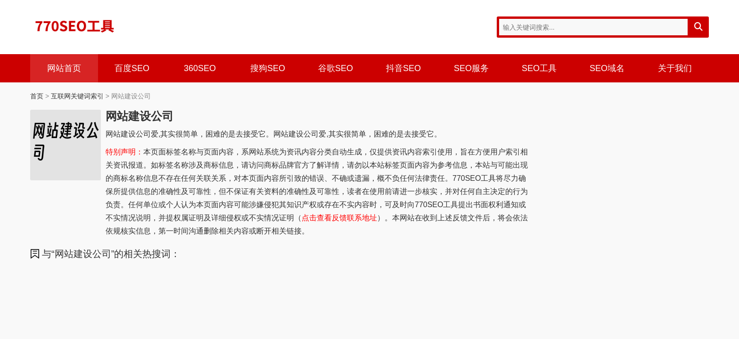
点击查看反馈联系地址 (339, 218)
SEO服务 (471, 68)
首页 (36, 96)
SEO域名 (607, 68)
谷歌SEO (335, 68)
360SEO (200, 68)
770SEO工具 (75, 25)
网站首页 (64, 68)
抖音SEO (403, 68)
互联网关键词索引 (77, 96)
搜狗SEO (267, 68)
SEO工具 (539, 68)
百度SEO (132, 68)
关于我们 (675, 68)
